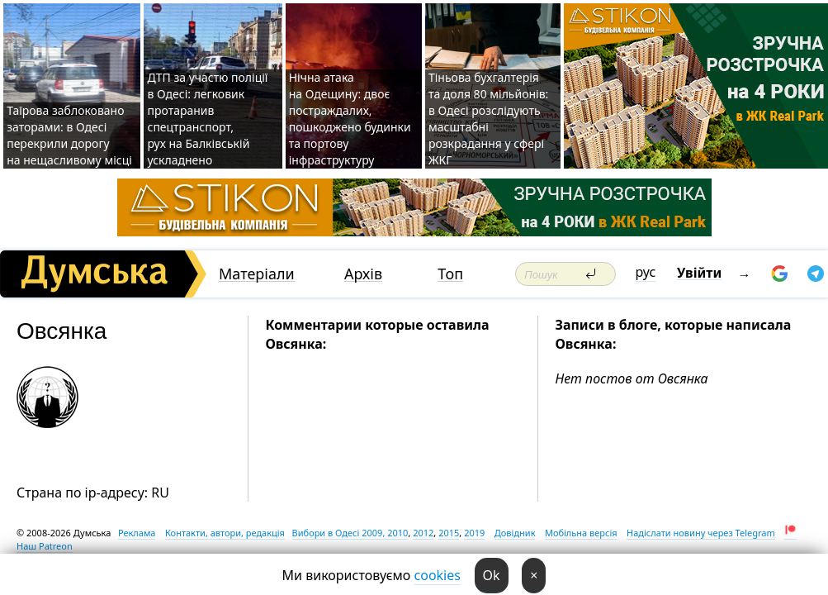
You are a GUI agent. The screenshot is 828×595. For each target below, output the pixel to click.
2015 (448, 532)
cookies (437, 575)
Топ (450, 274)
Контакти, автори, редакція (225, 532)
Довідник (515, 532)
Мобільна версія (581, 532)
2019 (474, 532)
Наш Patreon (45, 546)
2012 (423, 532)
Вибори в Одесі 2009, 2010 (350, 532)
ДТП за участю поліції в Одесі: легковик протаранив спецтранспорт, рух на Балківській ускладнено (207, 118)
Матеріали (257, 274)
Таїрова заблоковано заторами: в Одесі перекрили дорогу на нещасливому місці (69, 135)
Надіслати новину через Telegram (701, 532)
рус (646, 272)
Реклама (137, 532)
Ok (491, 575)
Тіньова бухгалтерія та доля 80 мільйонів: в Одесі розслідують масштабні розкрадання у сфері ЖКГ (488, 118)
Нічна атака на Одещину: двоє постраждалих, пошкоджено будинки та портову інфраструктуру (350, 118)
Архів (363, 274)
